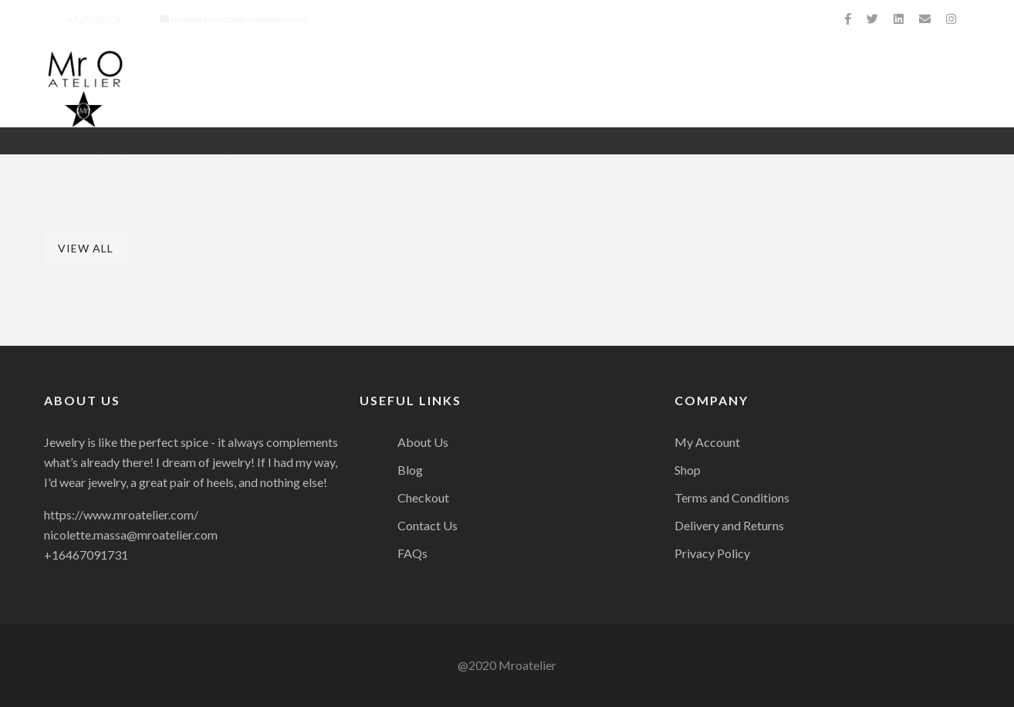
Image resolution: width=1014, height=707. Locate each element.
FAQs (412, 553)
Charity (660, 89)
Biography (457, 89)
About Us (359, 89)
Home (280, 89)
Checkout (423, 497)
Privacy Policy (712, 553)
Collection (563, 89)
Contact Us (930, 89)
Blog (410, 469)
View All (85, 248)
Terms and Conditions (731, 497)
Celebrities (822, 89)
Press (736, 89)
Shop (687, 469)
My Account (707, 442)
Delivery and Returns (729, 525)
